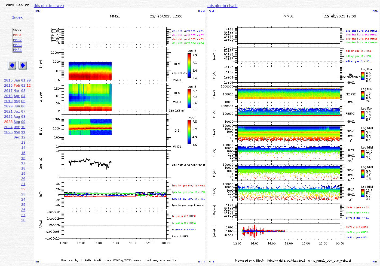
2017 (8, 105)
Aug (17, 135)
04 (23, 111)
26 (23, 243)
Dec (17, 159)
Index (17, 20)
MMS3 (17, 52)
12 (23, 159)
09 (23, 141)
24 (23, 231)
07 (23, 129)
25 (23, 237)
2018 (8, 111)
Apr (17, 111)
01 (23, 93)
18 (23, 195)
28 (23, 255)
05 (23, 117)
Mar (17, 105)
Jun (17, 123)
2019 (8, 117)
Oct (17, 147)
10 (23, 147)
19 (23, 201)
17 (23, 189)
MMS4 (17, 58)
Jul (17, 129)
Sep (17, 141)
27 (23, 249)
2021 (8, 129)
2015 (8, 93)
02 (23, 99)
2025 (8, 153)
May (17, 117)
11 (23, 153)
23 (23, 225)
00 (28, 93)
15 (23, 177)
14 (23, 171)
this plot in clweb (49, 5)
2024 (8, 147)
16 (23, 183)
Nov (17, 153)
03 (23, 105)
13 (23, 165)
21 (23, 213)
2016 (8, 99)
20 (23, 207)
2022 (8, 135)
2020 (8, 123)
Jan (17, 93)
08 (23, 135)
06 (23, 123)
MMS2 (17, 47)
